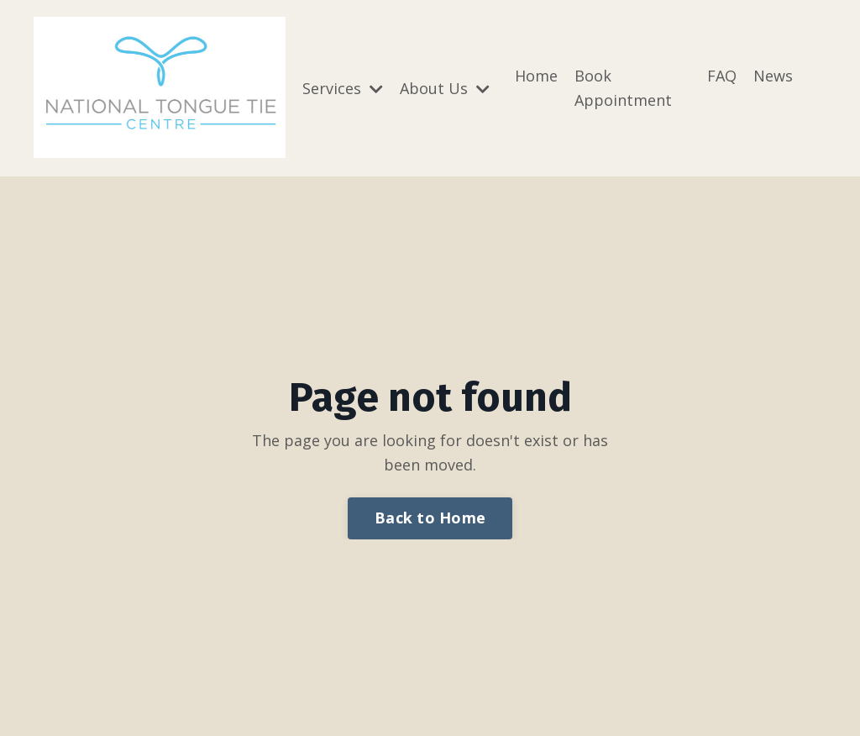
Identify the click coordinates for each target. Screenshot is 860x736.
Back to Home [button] (430, 517)
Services (342, 88)
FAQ (722, 76)
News (773, 76)
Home (536, 76)
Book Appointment (623, 88)
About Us (445, 88)
